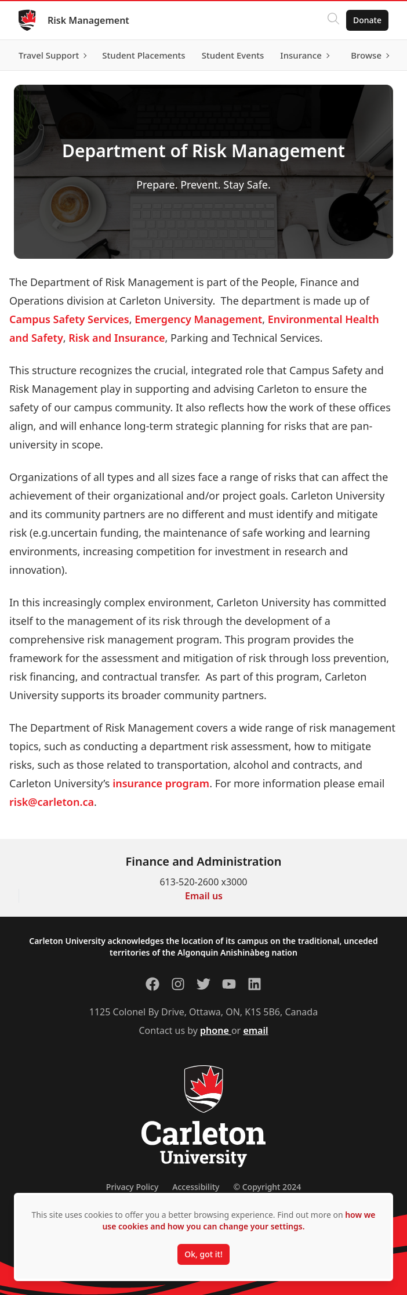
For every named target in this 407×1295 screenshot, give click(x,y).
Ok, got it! (203, 1254)
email (255, 1030)
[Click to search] (333, 20)
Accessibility (195, 1186)
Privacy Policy (132, 1186)
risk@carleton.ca (51, 802)
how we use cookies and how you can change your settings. (238, 1220)
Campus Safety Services (69, 319)
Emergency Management (198, 319)
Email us (204, 895)
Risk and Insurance (116, 338)
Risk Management (88, 20)
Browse (366, 55)
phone (215, 1030)
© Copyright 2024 (267, 1186)
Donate (367, 20)
